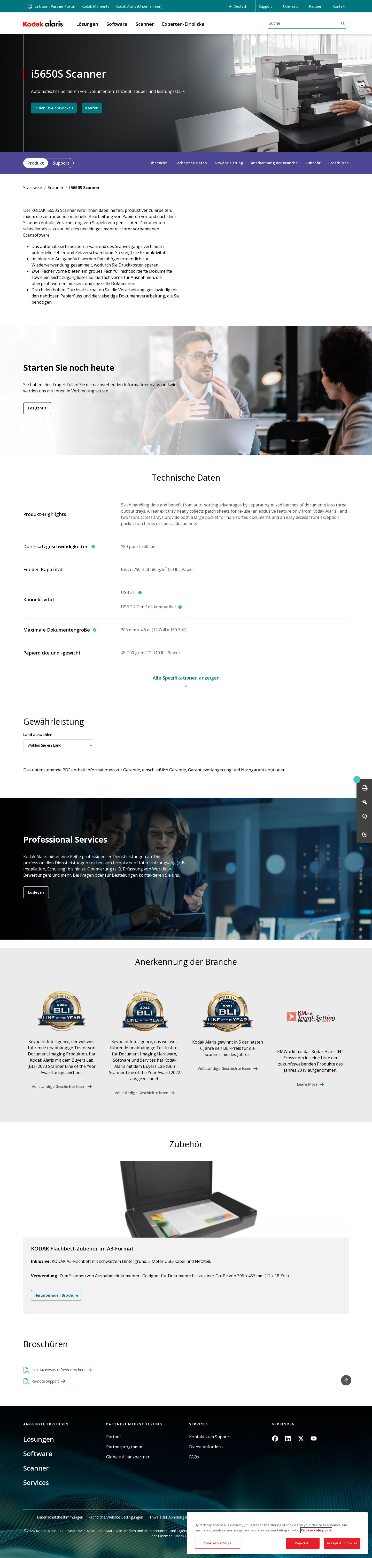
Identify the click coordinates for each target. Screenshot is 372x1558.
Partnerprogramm (124, 1447)
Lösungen (38, 1439)
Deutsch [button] (240, 6)
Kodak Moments (95, 6)
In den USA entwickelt (53, 107)
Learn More (307, 1084)
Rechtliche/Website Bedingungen (115, 1517)
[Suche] (304, 23)
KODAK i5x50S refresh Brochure (59, 1369)
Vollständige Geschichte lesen (59, 1086)
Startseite (32, 187)
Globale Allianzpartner (128, 1457)
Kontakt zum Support (210, 1437)
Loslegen (36, 892)
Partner (113, 1437)
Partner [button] (315, 6)
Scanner (56, 187)
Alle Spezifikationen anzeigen (186, 678)
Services (36, 1482)
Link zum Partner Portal (51, 6)
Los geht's (37, 408)
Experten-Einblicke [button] (183, 24)
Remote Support (45, 1381)
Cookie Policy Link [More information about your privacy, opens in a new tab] (316, 1530)
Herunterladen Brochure (56, 1295)
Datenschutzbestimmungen (60, 1517)
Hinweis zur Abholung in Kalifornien (177, 1517)
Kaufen (91, 107)
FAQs (194, 1457)
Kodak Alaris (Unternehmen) (138, 6)
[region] (277, 1533)
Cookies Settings (217, 1543)
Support (61, 163)
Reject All (303, 1543)
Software (37, 1453)
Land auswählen (37, 734)
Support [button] (265, 6)
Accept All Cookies (342, 1543)
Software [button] (116, 24)
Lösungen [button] (87, 24)
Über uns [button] (290, 6)
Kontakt (339, 6)
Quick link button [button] (356, 779)
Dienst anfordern (206, 1447)
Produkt (35, 163)
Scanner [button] (145, 24)
